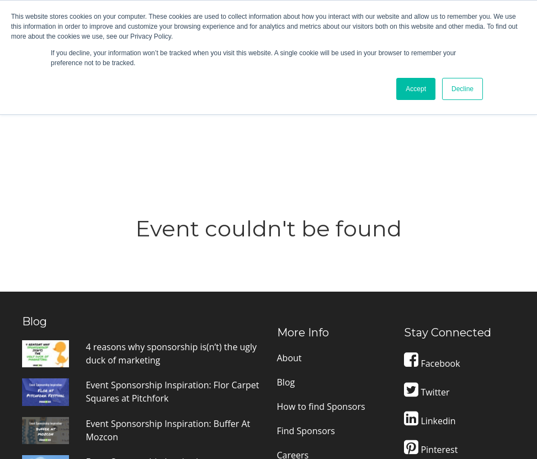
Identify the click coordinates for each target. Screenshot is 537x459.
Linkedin (429, 288)
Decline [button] (462, 89)
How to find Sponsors (321, 274)
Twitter (426, 260)
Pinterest (431, 317)
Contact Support (459, 356)
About (289, 225)
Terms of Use (304, 347)
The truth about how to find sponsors (162, 380)
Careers (293, 322)
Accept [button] (416, 89)
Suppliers (296, 371)
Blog (286, 250)
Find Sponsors (306, 298)
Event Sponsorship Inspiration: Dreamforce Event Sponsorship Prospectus (150, 342)
